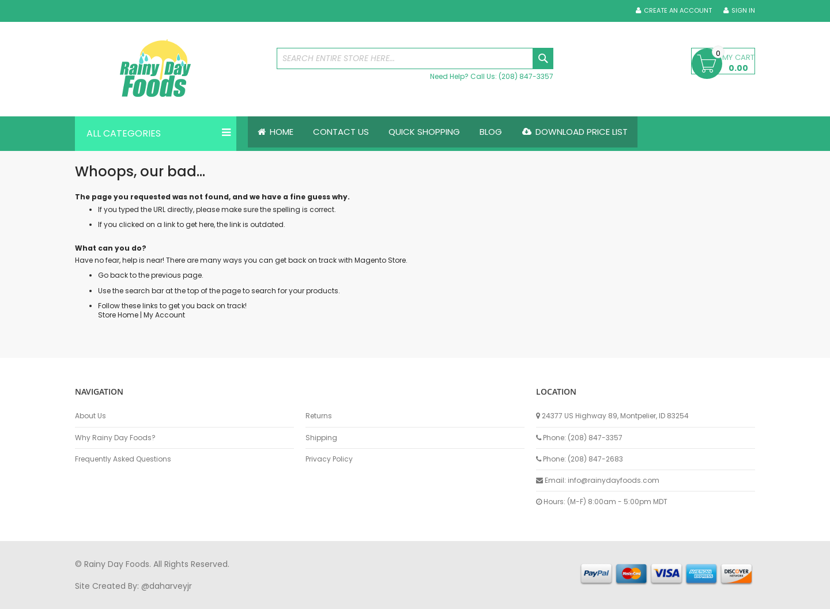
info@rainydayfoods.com (613, 480)
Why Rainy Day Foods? (115, 437)
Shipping (321, 437)
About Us (90, 416)
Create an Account (678, 10)
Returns (318, 416)
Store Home (118, 315)
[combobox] (415, 58)
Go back (113, 276)
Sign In (743, 10)
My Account (164, 315)
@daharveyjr (166, 586)
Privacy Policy (329, 459)
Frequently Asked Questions (123, 459)
